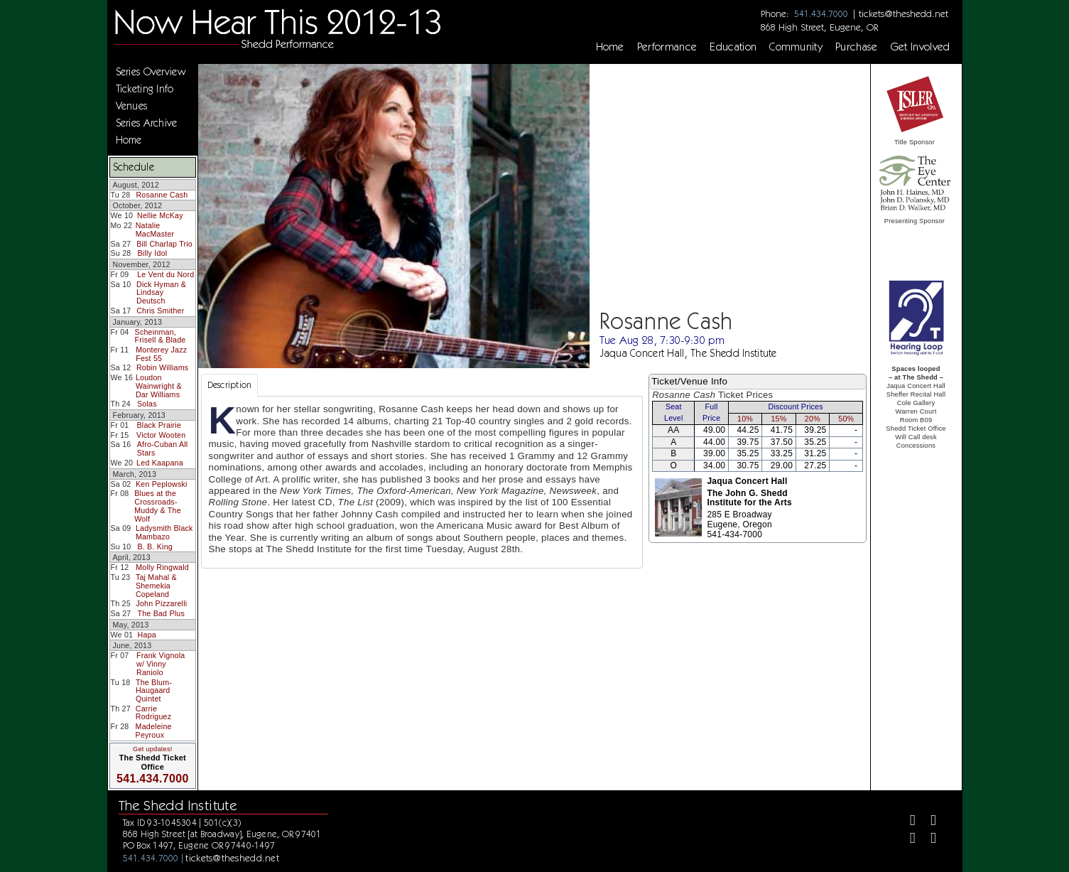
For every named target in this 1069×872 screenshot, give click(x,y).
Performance (667, 47)
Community (796, 47)
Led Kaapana (159, 462)
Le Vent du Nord (165, 274)
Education (733, 47)
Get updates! (153, 749)
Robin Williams (162, 367)
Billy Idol (153, 253)
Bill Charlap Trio (164, 243)
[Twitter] (927, 822)
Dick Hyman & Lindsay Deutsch (161, 292)
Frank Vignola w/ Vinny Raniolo (160, 663)
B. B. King (155, 546)
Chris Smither (160, 310)
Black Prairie (159, 425)
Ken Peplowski (162, 484)
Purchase (856, 47)
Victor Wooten (160, 435)
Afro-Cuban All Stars (162, 448)
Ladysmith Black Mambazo (164, 532)
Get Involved (920, 47)
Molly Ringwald (162, 567)
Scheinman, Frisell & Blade (160, 336)
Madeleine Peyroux (154, 730)
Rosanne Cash (162, 194)
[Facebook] (907, 822)
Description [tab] (229, 385)
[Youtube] (927, 840)
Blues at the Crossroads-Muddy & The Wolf (157, 505)
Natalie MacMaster (155, 229)
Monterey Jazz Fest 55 (161, 353)
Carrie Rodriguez (154, 712)
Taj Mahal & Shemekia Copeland (156, 585)
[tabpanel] (422, 482)
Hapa (147, 634)
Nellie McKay (160, 215)
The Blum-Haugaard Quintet (154, 690)
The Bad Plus (161, 613)
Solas (147, 403)
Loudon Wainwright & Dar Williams (159, 385)
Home (610, 47)
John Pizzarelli (161, 603)
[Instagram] (907, 840)
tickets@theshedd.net (903, 13)
